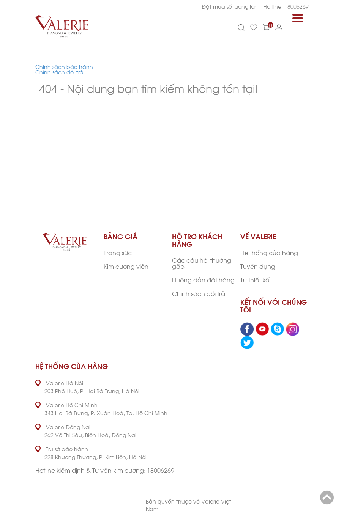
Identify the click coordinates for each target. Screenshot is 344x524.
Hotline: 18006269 (286, 6)
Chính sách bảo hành (64, 67)
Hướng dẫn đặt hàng (203, 279)
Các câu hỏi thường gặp (201, 263)
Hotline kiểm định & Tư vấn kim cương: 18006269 (104, 470)
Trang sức (118, 252)
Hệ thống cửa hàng (269, 252)
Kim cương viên (126, 266)
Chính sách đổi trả (59, 72)
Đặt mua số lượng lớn (230, 6)
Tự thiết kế (254, 279)
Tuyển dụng (257, 266)
